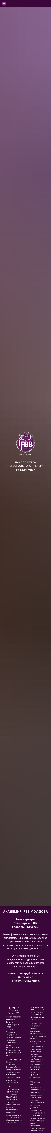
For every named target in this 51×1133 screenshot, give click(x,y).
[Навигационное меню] (4, 3)
